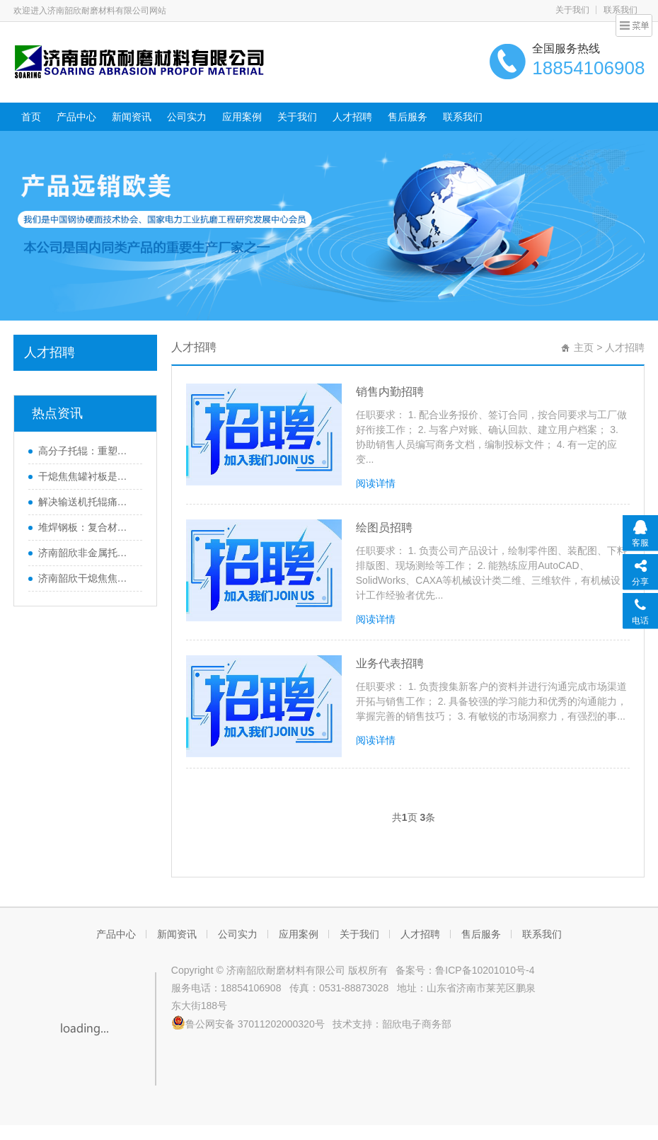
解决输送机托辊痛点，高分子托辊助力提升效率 (86, 501)
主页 (584, 347)
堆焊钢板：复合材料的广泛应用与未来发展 (86, 527)
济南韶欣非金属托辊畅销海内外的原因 (86, 552)
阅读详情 (376, 483)
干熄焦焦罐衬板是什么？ (86, 476)
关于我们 (572, 10)
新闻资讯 (131, 116)
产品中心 (76, 116)
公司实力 (187, 116)
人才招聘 (352, 116)
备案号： (413, 970)
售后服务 (407, 116)
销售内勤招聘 (390, 392)
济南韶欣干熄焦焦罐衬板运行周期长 (86, 578)
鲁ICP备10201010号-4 (484, 970)
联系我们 (620, 10)
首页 (31, 116)
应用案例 (242, 116)
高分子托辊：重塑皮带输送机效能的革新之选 (86, 450)
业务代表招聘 (390, 663)
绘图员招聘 (384, 528)
